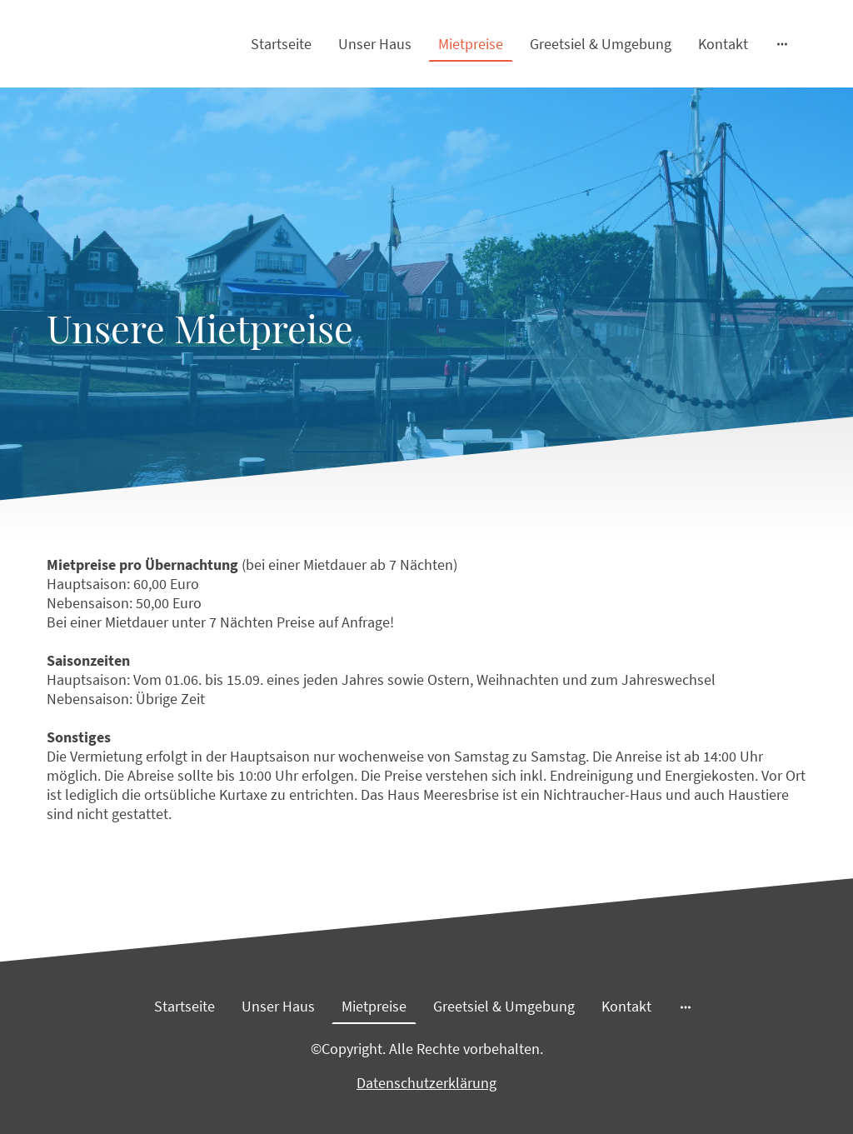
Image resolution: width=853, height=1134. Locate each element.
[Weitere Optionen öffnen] (782, 44)
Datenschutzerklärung (426, 1082)
